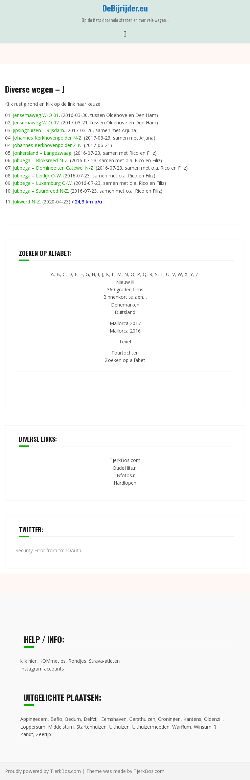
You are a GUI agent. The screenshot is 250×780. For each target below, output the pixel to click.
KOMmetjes (52, 661)
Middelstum (61, 727)
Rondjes (77, 661)
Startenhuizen (91, 727)
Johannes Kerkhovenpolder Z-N (47, 145)
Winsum (202, 727)
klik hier (28, 661)
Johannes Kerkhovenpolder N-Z (47, 138)
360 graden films (125, 289)
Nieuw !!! (125, 282)
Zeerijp (43, 734)
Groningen (169, 719)
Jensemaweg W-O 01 (36, 115)
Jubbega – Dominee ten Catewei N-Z (53, 168)
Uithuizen (119, 727)
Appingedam (34, 719)
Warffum (181, 727)
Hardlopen (125, 483)
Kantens (192, 719)
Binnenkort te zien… (125, 297)
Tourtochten (125, 352)
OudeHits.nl (125, 468)
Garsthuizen (142, 719)
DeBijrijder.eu (125, 8)
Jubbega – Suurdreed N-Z (40, 191)
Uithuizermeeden (150, 727)
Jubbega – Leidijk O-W (37, 175)
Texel (125, 341)
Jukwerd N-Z (26, 201)
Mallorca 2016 (125, 330)
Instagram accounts (42, 668)
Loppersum (32, 727)
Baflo (56, 719)
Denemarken (125, 304)
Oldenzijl (213, 719)
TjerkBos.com (125, 460)
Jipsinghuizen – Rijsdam (38, 130)
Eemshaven (114, 719)
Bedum (73, 719)
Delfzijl (91, 719)
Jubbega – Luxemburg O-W (42, 183)
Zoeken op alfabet (125, 360)
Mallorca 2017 (125, 323)
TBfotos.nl (125, 475)
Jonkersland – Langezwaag (42, 153)
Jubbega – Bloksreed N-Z (40, 160)
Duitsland (125, 312)
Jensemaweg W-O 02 (36, 122)
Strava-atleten (104, 661)
